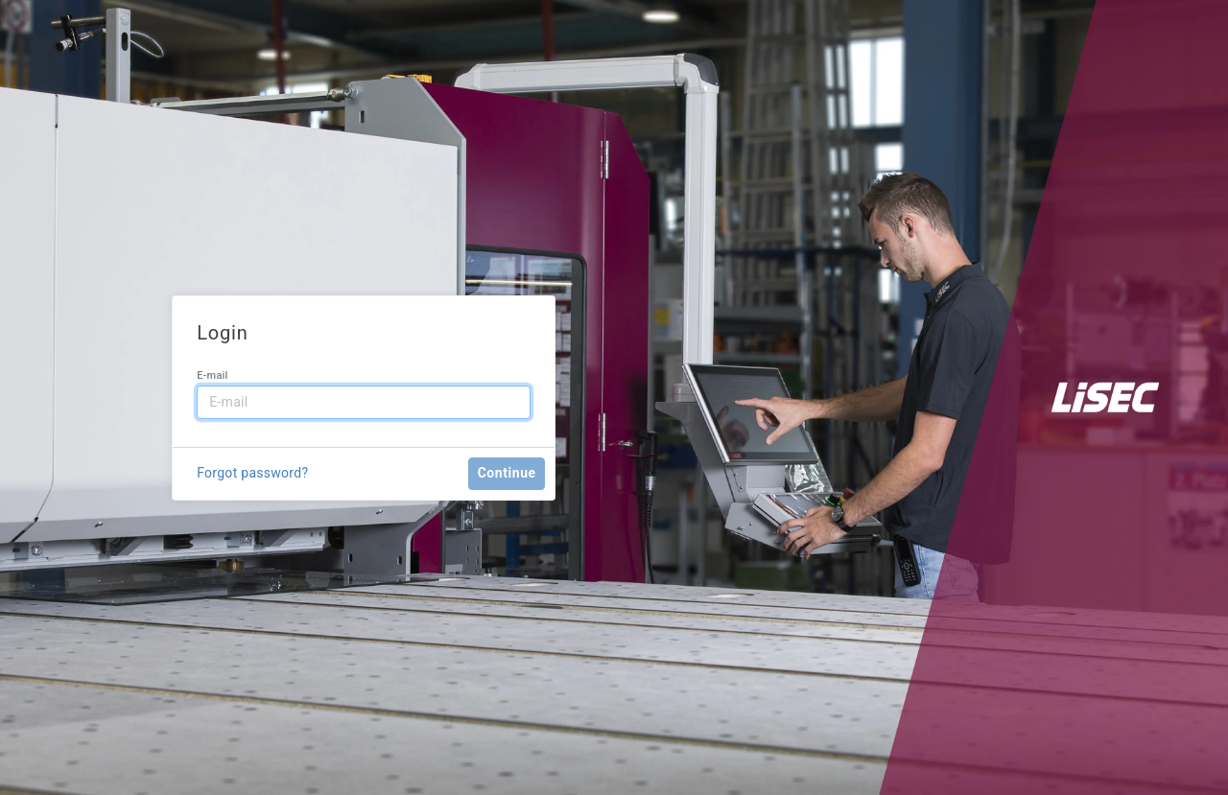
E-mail (212, 375)
